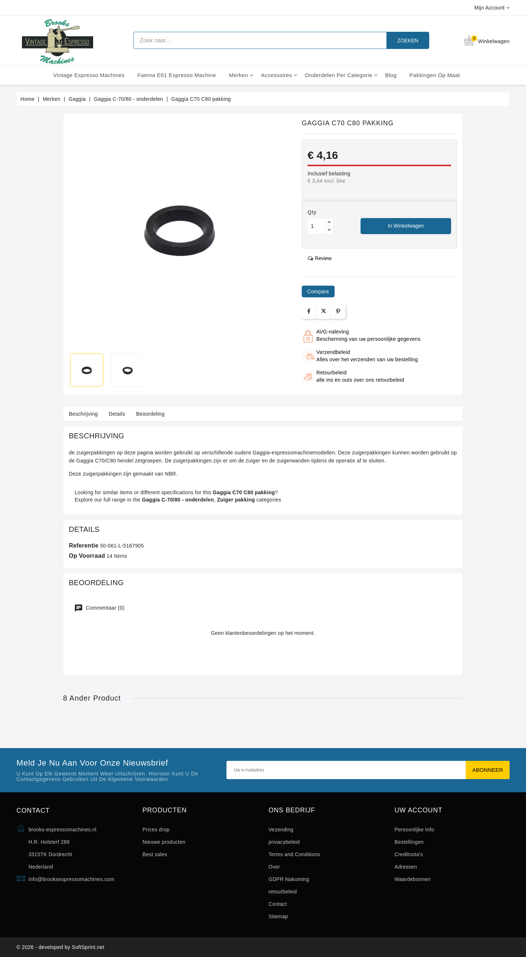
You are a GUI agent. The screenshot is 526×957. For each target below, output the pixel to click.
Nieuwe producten (164, 842)
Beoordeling (150, 414)
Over (274, 867)
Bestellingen (409, 842)
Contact (277, 904)
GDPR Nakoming (288, 879)
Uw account (418, 810)
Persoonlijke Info (414, 829)
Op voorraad (87, 556)
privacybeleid (284, 842)
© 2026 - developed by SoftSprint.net (60, 947)
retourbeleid (282, 892)
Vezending (280, 829)
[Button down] (329, 230)
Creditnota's (408, 854)
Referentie (83, 545)
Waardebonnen (412, 879)
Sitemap (278, 916)
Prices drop (155, 829)
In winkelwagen (406, 226)
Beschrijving (83, 414)
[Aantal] (316, 226)
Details (117, 414)
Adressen (405, 867)
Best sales (154, 854)
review (320, 258)
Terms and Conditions (294, 854)
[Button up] (329, 222)
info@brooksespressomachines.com (71, 879)
